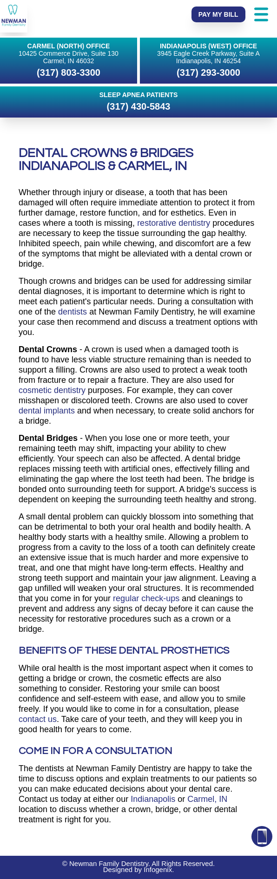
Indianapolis (153, 799)
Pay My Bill (218, 14)
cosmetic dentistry (52, 390)
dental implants (47, 410)
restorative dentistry (173, 223)
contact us (38, 719)
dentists (72, 311)
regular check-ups (146, 598)
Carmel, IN (207, 799)
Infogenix (158, 869)
